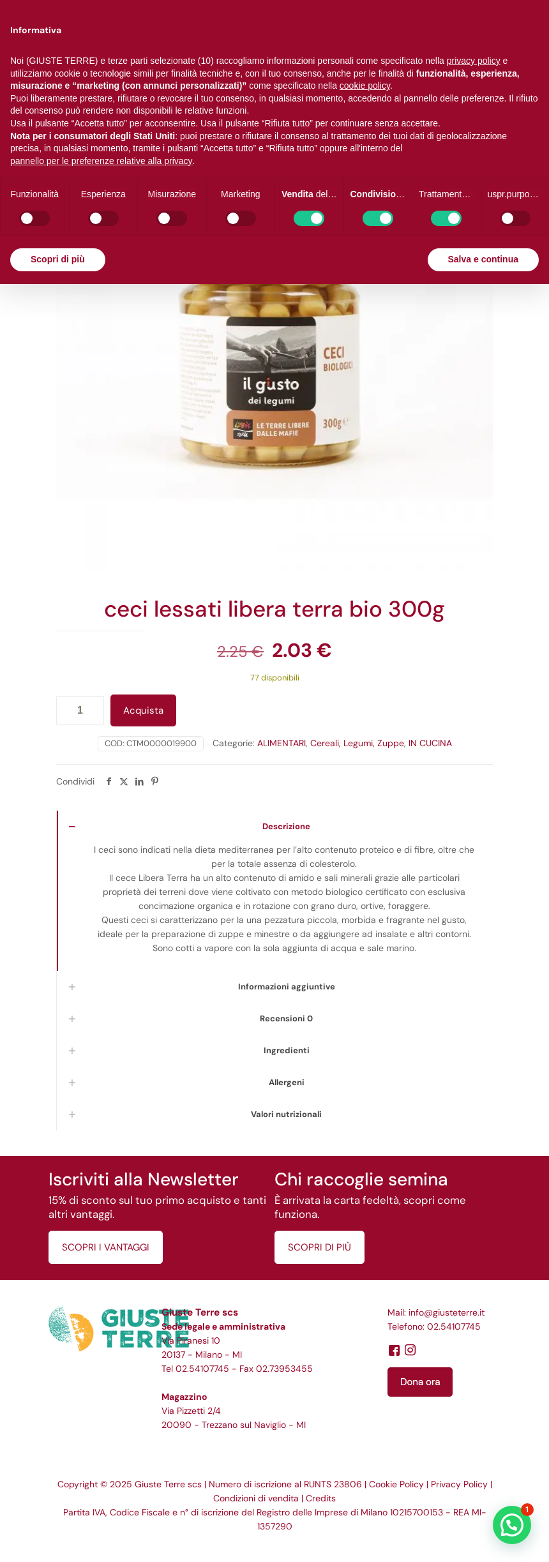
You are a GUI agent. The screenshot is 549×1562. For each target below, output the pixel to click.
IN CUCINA (430, 743)
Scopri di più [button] (58, 259)
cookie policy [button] (365, 85)
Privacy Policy (459, 1484)
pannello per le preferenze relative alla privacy (101, 161)
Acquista (143, 710)
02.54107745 (202, 1368)
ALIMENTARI (281, 743)
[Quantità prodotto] (80, 710)
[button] (512, 1525)
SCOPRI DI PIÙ (319, 1247)
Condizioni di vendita (256, 1498)
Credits (321, 1498)
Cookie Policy (396, 1484)
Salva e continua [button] (483, 259)
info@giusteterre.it (447, 1312)
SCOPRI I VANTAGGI (105, 1247)
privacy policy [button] (473, 61)
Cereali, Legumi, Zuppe (357, 743)
